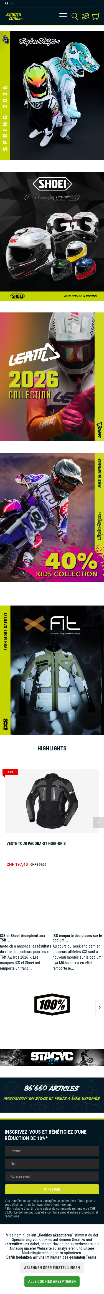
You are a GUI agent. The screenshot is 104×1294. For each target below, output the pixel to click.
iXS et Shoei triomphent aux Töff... (22, 937)
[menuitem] (63, 16)
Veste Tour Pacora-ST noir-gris (36, 843)
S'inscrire (52, 1189)
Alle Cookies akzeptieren (52, 1281)
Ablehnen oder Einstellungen (52, 1268)
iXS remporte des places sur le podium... (77, 937)
